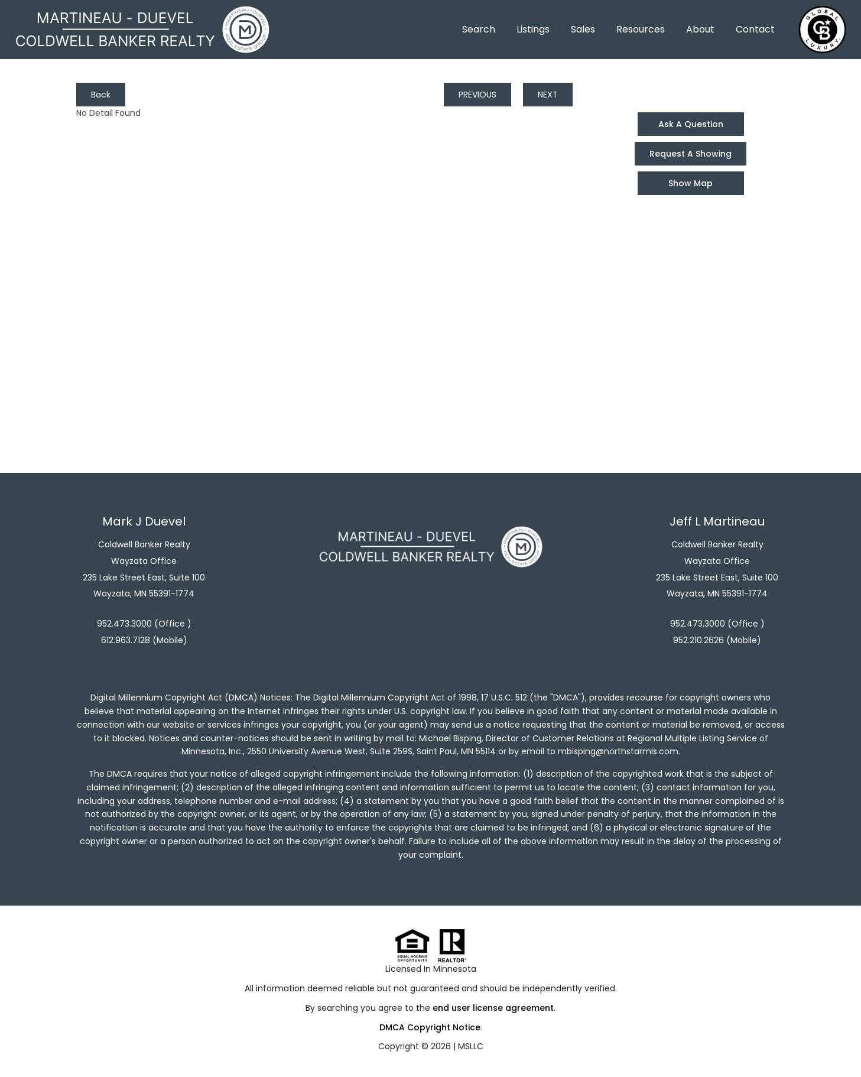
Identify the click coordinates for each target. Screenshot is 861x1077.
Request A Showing (690, 154)
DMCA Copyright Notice (429, 1027)
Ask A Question (690, 124)
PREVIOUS (477, 94)
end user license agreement (493, 1008)
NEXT (548, 94)
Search (478, 29)
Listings (533, 29)
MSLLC (470, 1046)
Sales (583, 29)
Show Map (690, 183)
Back (101, 94)
